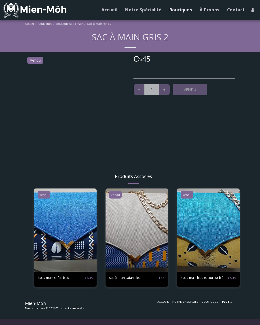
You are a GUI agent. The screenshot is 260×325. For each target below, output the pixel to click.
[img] (65, 230)
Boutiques (45, 24)
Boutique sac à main (69, 24)
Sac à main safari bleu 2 (128, 277)
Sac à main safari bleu (56, 277)
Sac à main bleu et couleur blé (202, 280)
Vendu (190, 89)
